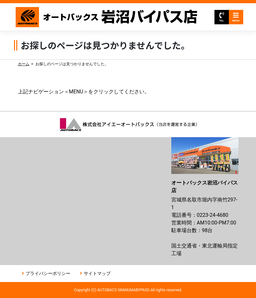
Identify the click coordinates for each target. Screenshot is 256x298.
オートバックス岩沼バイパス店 (107, 17)
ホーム (23, 64)
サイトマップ (97, 273)
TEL (221, 17)
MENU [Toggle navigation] (236, 17)
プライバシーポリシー (48, 273)
